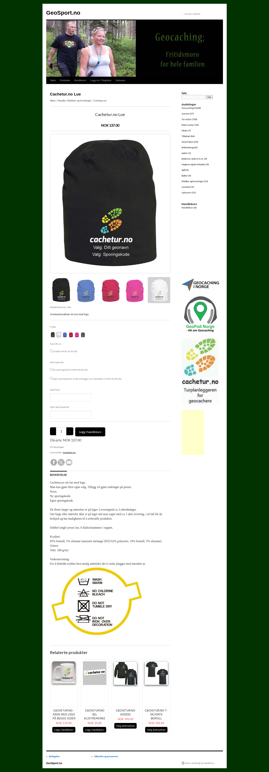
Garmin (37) (188, 113)
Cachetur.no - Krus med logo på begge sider (63, 714)
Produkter (65, 80)
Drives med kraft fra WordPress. (199, 763)
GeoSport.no (63, 13)
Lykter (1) (186, 153)
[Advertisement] (193, 432)
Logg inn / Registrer (100, 80)
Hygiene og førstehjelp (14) (195, 164)
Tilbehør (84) (188, 136)
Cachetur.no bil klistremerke (94, 714)
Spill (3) (185, 170)
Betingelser (54, 756)
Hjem (53, 80)
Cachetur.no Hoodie (125, 712)
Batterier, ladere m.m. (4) (194, 158)
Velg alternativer (125, 726)
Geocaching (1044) (191, 108)
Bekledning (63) (190, 147)
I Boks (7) (186, 130)
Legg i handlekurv (64, 730)
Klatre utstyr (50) (190, 124)
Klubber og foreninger (79, 100)
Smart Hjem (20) (190, 141)
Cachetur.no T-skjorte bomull (156, 714)
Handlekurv (80, 80)
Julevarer (120, 80)
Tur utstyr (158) (189, 119)
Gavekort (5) (188, 186)
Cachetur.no (100, 100)
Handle (61, 100)
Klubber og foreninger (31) (195, 181)
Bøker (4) (186, 175)
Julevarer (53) (189, 192)
